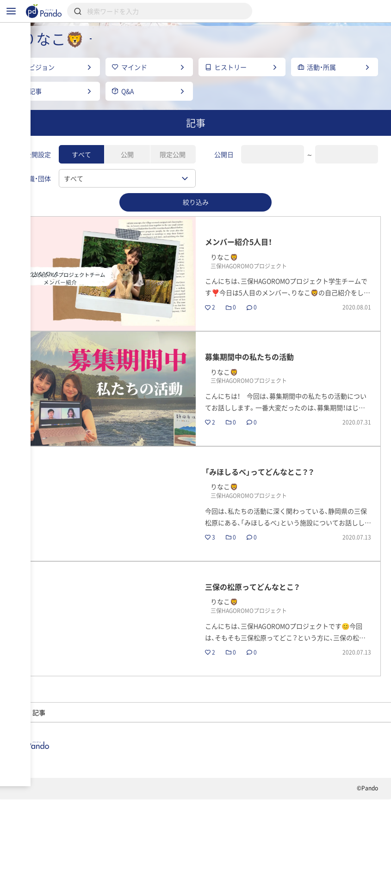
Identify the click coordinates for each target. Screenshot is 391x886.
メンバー (146, 770)
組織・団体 (71, 829)
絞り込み (196, 230)
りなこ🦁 (198, 770)
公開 (127, 182)
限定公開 (173, 182)
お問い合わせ (162, 875)
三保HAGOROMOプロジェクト (63, 770)
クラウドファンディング (205, 829)
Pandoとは (286, 829)
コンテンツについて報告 (237, 875)
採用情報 (128, 829)
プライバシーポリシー (90, 875)
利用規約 (25, 875)
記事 (21, 829)
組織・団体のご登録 (42, 842)
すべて (81, 182)
